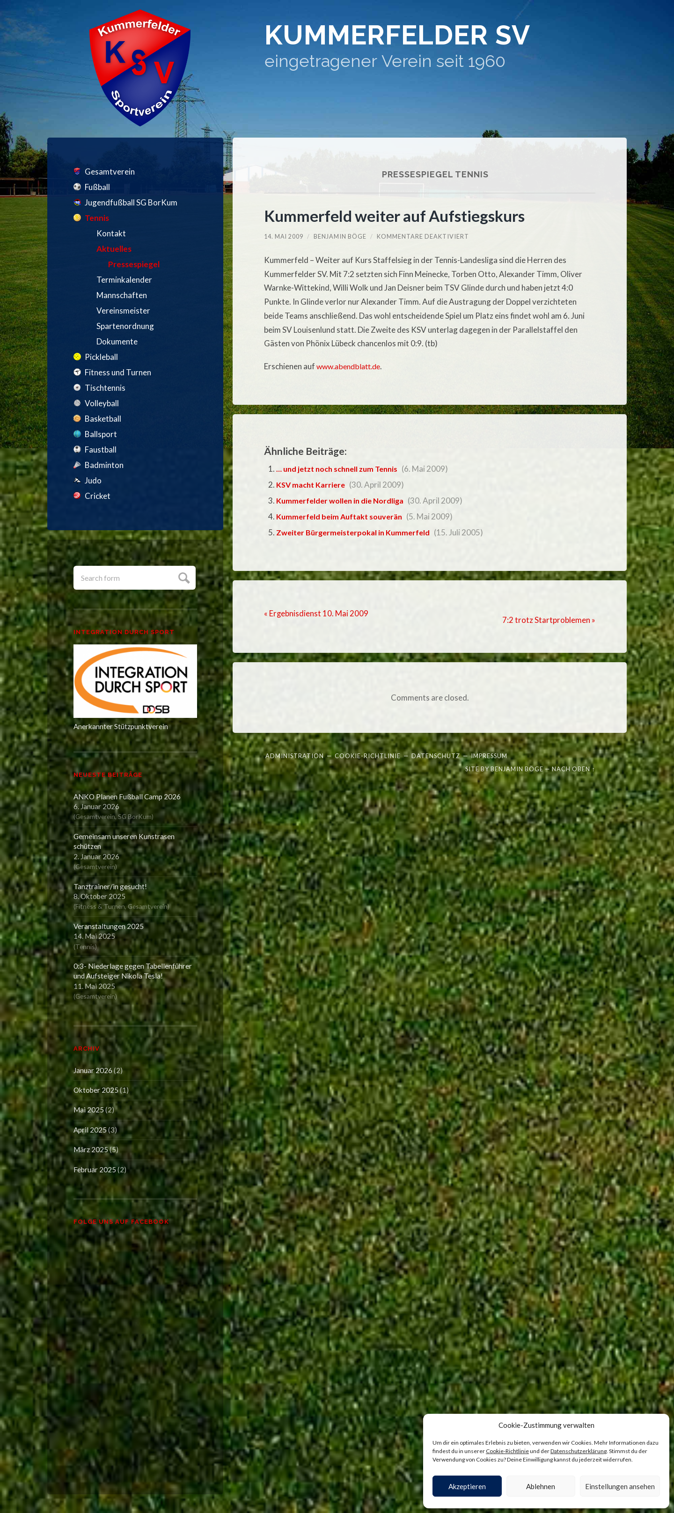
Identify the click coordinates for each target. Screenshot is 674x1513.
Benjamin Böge (340, 236)
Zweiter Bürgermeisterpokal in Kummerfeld (356, 532)
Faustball (101, 449)
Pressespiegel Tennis (435, 174)
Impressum (489, 755)
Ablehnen (540, 1486)
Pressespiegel (134, 264)
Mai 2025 (88, 1109)
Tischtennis (105, 388)
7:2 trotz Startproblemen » (548, 620)
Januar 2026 (92, 1070)
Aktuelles (114, 249)
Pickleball (101, 357)
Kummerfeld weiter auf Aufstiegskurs (399, 215)
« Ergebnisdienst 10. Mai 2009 (316, 613)
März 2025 (90, 1149)
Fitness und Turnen (118, 372)
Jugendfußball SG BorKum (131, 202)
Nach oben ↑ (573, 768)
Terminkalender (124, 280)
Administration (294, 755)
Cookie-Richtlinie (507, 1451)
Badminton (104, 465)
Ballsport (101, 434)
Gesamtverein (110, 171)
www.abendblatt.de (350, 366)
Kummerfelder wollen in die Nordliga (342, 500)
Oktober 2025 (95, 1090)
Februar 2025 (94, 1169)
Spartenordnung (125, 326)
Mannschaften (121, 295)
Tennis (97, 218)
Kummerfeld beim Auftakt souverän (342, 516)
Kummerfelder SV (417, 37)
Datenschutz (435, 755)
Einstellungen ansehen (620, 1486)
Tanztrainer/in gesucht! (110, 886)
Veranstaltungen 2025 (108, 926)
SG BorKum (135, 816)
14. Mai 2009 (284, 236)
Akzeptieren (467, 1486)
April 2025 (90, 1130)
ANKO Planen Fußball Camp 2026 (127, 796)
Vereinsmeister (123, 310)
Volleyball (102, 403)
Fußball (97, 187)
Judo (93, 480)
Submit (182, 576)
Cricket (97, 496)
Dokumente (117, 341)
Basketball (103, 419)
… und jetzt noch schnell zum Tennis (341, 469)
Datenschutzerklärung (578, 1451)
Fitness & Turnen (100, 906)
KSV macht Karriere (312, 485)
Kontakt (111, 233)
